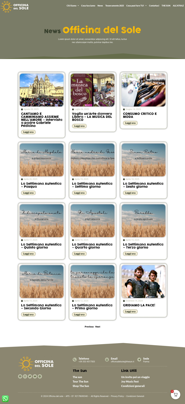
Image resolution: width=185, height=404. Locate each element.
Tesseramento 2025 (114, 5)
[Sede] (140, 359)
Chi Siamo (73, 5)
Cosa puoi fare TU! (136, 5)
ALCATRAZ (178, 5)
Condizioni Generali (135, 396)
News (100, 5)
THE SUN (166, 5)
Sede (148, 358)
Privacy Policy (117, 396)
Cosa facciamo (88, 5)
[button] (72, 6)
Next (97, 326)
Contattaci (154, 5)
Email (115, 358)
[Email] (107, 359)
